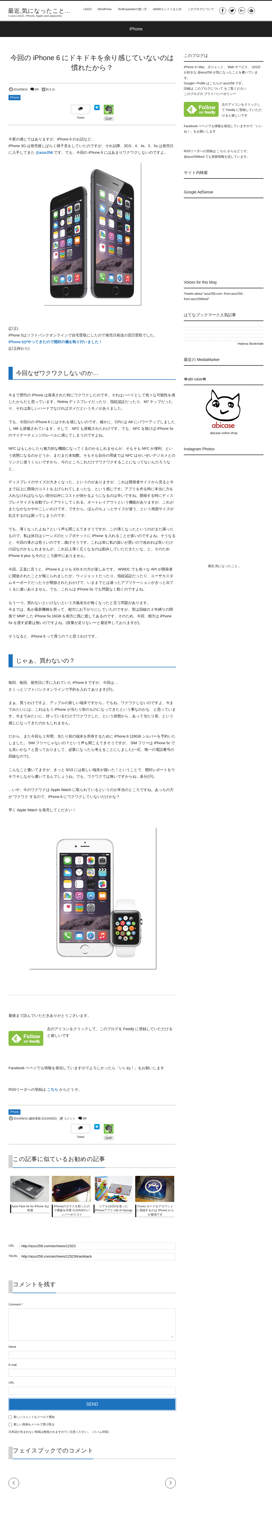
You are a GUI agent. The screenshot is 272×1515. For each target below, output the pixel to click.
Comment (14, 1304)
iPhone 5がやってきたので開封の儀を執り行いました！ (55, 342)
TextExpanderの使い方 (130, 10)
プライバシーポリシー (220, 94)
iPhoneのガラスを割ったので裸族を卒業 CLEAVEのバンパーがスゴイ (72, 1210)
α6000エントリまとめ (166, 10)
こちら (52, 1089)
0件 (37, 89)
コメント (69, 1118)
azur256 (229, 83)
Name (12, 1346)
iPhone (14, 97)
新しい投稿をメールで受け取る (34, 1424)
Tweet (80, 117)
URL (11, 1382)
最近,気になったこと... (39, 11)
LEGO (85, 10)
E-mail (12, 1365)
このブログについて (200, 10)
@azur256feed (194, 157)
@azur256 (44, 152)
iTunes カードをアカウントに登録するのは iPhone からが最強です (155, 1210)
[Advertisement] (228, 234)
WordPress (103, 10)
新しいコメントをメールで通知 (34, 1417)
